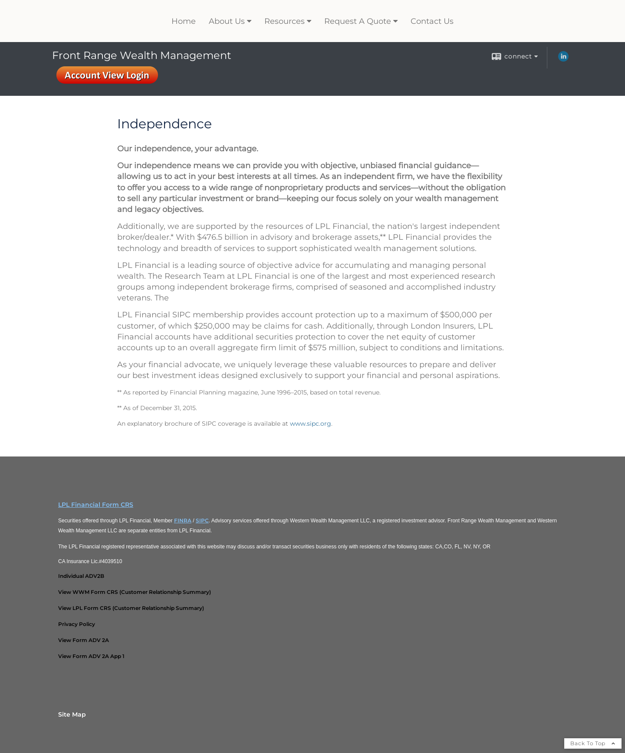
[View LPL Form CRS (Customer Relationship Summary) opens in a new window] (131, 608)
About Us (227, 21)
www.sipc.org (310, 423)
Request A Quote (357, 21)
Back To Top (592, 743)
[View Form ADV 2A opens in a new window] (83, 640)
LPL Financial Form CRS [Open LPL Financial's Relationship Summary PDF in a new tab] (95, 505)
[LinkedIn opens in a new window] (563, 59)
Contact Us (432, 21)
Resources (284, 21)
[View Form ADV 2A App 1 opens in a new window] (91, 656)
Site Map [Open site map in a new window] (72, 714)
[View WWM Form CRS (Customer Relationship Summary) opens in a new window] (134, 592)
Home (183, 21)
